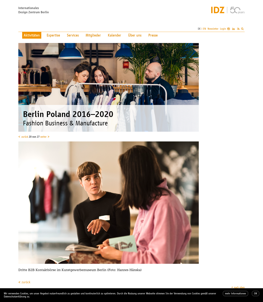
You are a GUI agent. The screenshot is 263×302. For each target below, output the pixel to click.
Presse (153, 35)
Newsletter (213, 28)
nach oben (239, 287)
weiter (43, 136)
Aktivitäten (32, 35)
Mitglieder (93, 35)
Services (73, 35)
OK (255, 293)
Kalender (114, 35)
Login (223, 28)
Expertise (53, 35)
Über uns (134, 35)
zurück (24, 136)
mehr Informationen (235, 293)
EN (204, 28)
